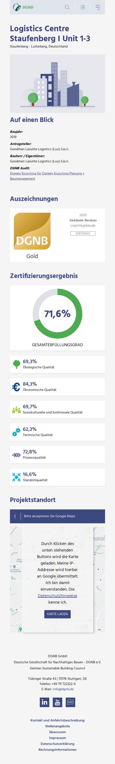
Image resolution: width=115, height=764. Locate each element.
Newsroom (57, 732)
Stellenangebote (57, 726)
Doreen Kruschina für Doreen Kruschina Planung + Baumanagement (47, 176)
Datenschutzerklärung (57, 744)
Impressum (57, 738)
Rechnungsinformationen (57, 750)
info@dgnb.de (63, 689)
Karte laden (57, 614)
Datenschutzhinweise (57, 596)
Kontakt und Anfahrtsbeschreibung (57, 720)
